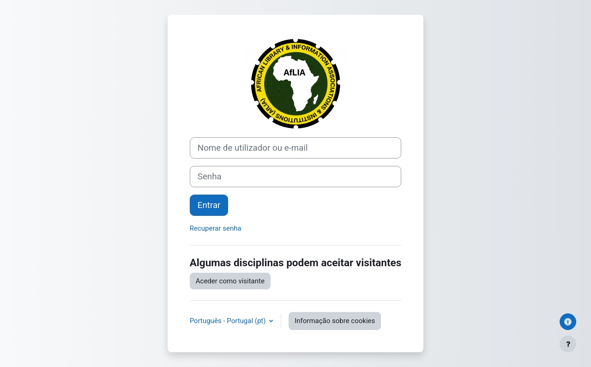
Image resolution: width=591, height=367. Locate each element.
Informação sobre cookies (335, 321)
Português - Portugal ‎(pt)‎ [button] (228, 321)
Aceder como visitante (230, 281)
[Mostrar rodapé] (568, 344)
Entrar (209, 205)
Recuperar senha (215, 228)
